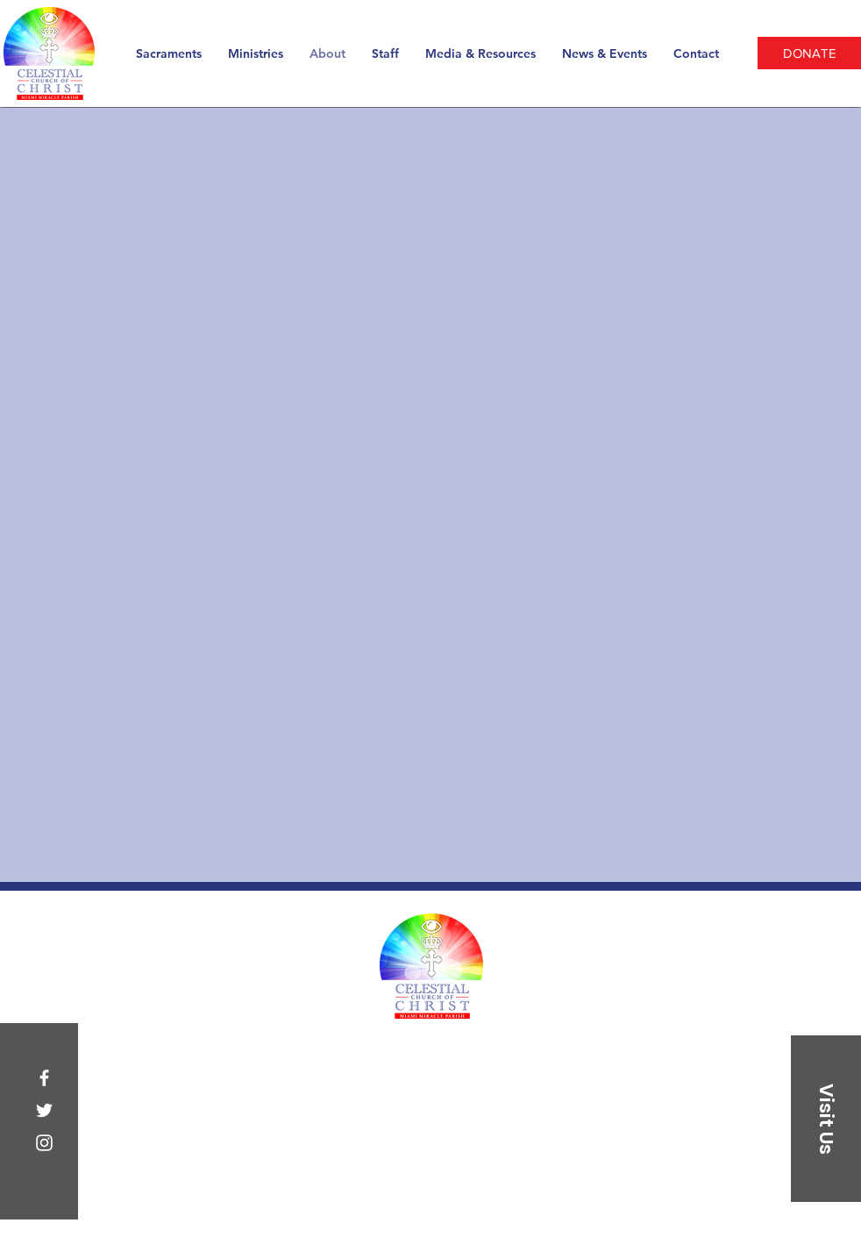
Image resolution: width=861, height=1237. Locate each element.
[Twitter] (44, 1110)
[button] (826, 1118)
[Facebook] (44, 1078)
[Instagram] (44, 1143)
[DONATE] (809, 53)
